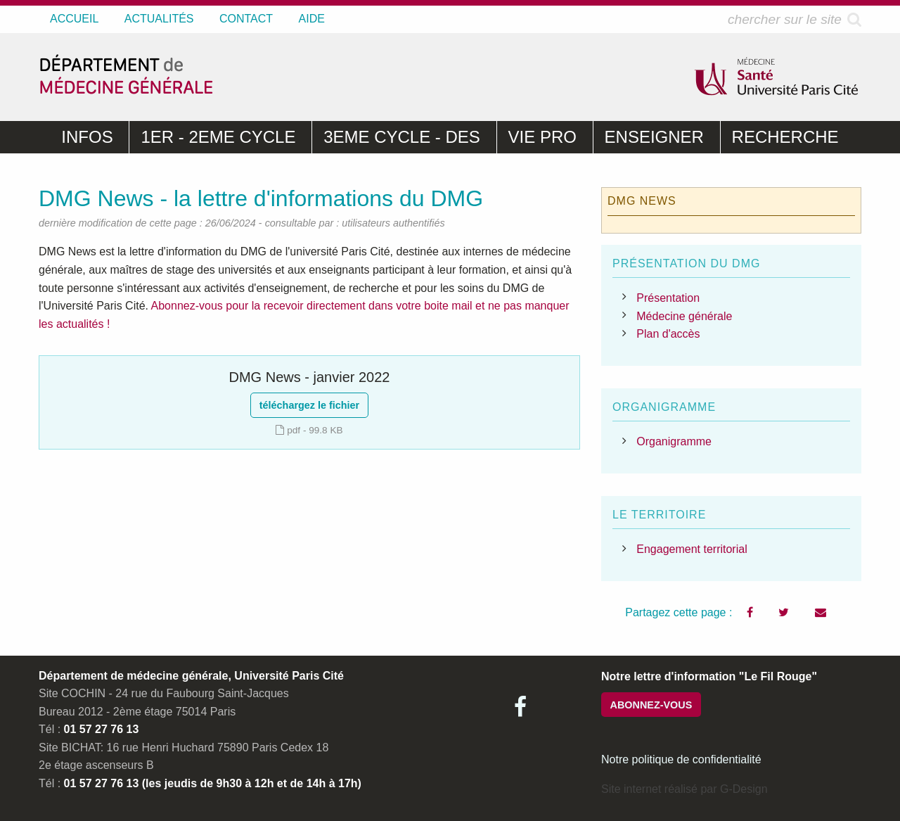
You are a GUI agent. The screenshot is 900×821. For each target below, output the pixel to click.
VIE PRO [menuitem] (542, 136)
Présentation (668, 298)
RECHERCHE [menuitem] (785, 136)
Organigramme (674, 441)
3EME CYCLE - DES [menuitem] (401, 136)
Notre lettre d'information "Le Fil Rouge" (709, 676)
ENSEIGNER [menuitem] (654, 136)
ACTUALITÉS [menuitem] (159, 19)
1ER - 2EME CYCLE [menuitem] (218, 136)
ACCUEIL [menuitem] (74, 19)
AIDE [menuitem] (312, 19)
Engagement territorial (691, 549)
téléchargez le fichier (309, 405)
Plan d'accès (668, 334)
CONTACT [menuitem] (246, 19)
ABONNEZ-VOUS (651, 705)
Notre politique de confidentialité (681, 759)
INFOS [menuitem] (86, 136)
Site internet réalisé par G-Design (684, 789)
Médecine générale (684, 316)
